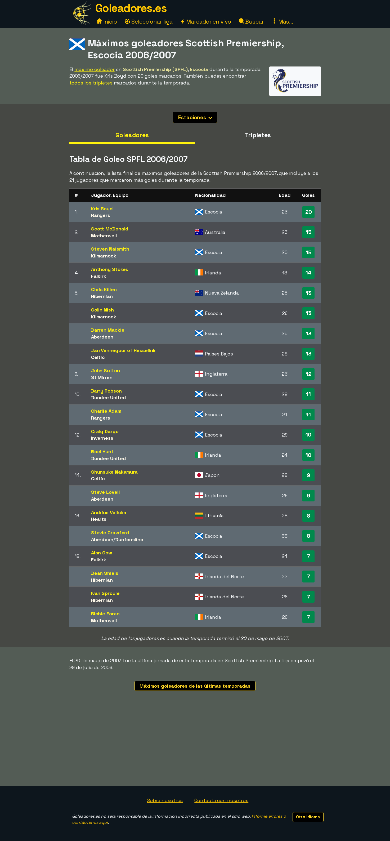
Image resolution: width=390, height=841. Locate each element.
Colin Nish (102, 310)
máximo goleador (94, 69)
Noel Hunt (102, 451)
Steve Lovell (105, 492)
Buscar (251, 21)
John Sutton (105, 370)
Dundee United (108, 397)
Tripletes (258, 135)
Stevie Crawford (110, 532)
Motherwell (104, 236)
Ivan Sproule (105, 593)
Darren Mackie (107, 330)
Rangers (100, 215)
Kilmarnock (103, 256)
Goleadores (132, 135)
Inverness (102, 438)
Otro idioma (308, 817)
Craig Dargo (105, 431)
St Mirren (102, 377)
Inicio (107, 21)
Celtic (98, 357)
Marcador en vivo (205, 21)
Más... (282, 21)
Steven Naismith (110, 249)
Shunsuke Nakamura (114, 472)
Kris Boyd (102, 209)
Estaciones (195, 117)
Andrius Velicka (109, 512)
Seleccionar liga (148, 21)
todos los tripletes (91, 83)
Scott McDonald (110, 229)
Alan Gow (101, 553)
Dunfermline (129, 539)
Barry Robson (106, 391)
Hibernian (102, 296)
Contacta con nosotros (221, 800)
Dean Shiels (104, 573)
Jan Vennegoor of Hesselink (123, 350)
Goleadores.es (131, 8)
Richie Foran (105, 614)
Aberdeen (102, 337)
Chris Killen (104, 289)
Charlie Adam (106, 411)
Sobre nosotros (165, 800)
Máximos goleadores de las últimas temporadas (195, 686)
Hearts (98, 519)
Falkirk (98, 276)
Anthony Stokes (109, 269)
